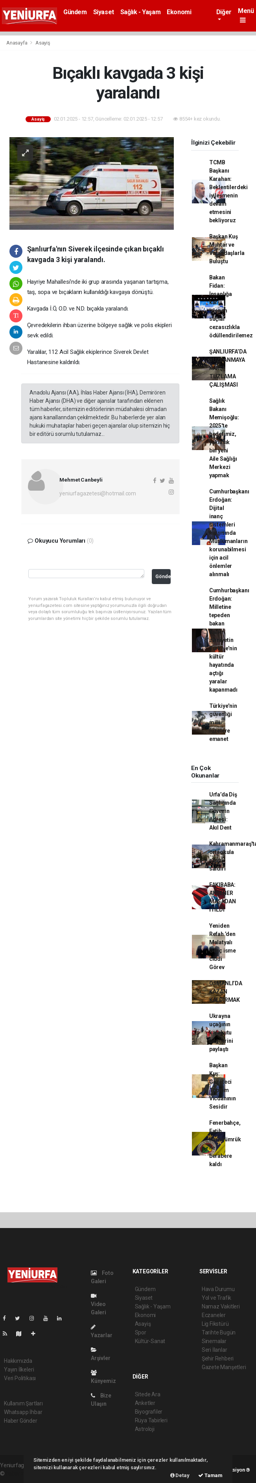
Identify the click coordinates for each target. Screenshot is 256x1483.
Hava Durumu (218, 1289)
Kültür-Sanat (150, 1341)
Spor (140, 1332)
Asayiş (42, 43)
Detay (180, 1475)
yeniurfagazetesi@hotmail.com (97, 493)
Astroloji (145, 1429)
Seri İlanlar (214, 1350)
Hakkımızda (18, 1361)
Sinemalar (214, 1341)
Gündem (75, 12)
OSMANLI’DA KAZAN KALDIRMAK (225, 991)
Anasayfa (17, 43)
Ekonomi (179, 12)
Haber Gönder (20, 1421)
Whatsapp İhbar (23, 1412)
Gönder (163, 576)
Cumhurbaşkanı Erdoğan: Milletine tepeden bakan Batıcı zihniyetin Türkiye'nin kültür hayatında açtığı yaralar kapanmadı (229, 640)
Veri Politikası (20, 1378)
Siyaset (103, 12)
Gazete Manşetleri (224, 1367)
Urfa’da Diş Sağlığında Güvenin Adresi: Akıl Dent (223, 811)
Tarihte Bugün (219, 1332)
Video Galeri (98, 1304)
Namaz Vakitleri (221, 1306)
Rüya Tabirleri (151, 1420)
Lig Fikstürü (215, 1324)
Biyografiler (149, 1412)
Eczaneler (214, 1315)
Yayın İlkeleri (19, 1369)
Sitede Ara (147, 1394)
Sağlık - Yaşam (140, 12)
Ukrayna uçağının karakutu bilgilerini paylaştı (221, 1032)
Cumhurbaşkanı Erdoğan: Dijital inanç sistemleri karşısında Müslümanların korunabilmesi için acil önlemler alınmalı (229, 532)
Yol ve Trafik (217, 1298)
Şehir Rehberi (218, 1358)
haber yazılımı (22, 1473)
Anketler (145, 1403)
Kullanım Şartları (23, 1403)
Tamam (210, 1475)
